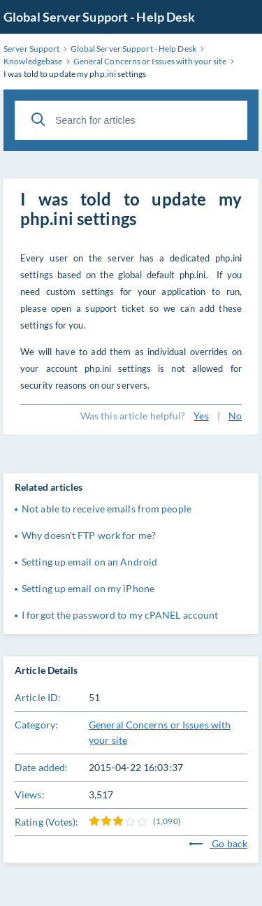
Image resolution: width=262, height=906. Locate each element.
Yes (201, 416)
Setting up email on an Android (89, 562)
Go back (218, 843)
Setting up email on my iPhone (88, 588)
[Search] (38, 119)
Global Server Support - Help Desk (99, 16)
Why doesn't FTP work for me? (89, 535)
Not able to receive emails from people (106, 509)
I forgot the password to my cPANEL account (120, 615)
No (235, 416)
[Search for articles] (131, 120)
